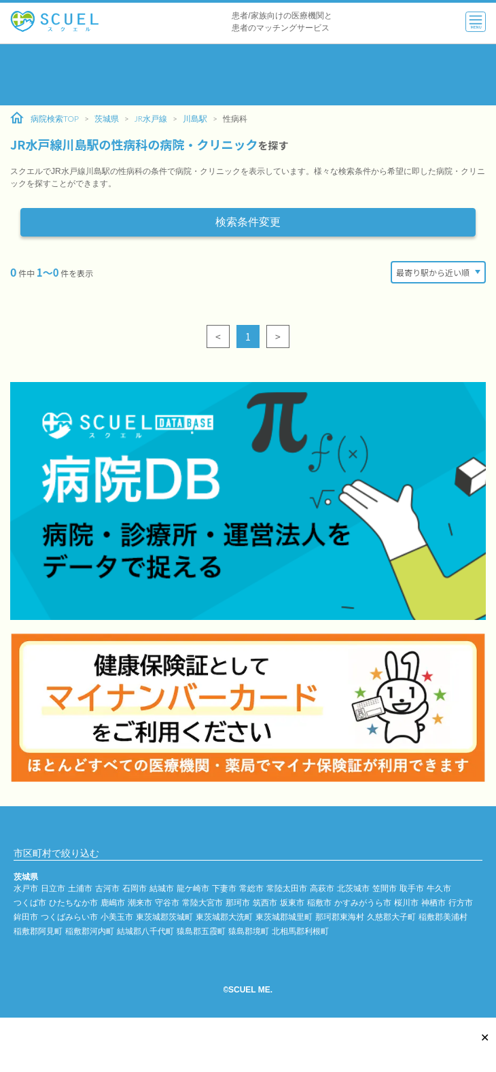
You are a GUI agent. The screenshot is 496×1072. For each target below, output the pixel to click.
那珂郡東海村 (339, 917)
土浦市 (80, 888)
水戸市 (26, 888)
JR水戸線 (151, 119)
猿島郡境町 (248, 931)
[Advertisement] (248, 74)
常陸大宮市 (202, 902)
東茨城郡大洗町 (224, 917)
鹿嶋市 (113, 902)
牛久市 (439, 888)
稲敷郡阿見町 (38, 931)
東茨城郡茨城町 (164, 917)
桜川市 (406, 902)
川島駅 (195, 119)
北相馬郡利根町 (300, 931)
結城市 (161, 888)
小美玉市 (117, 917)
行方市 (460, 902)
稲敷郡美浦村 (443, 917)
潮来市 (140, 902)
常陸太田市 (286, 888)
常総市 (251, 888)
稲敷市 (319, 902)
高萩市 (322, 888)
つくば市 (30, 902)
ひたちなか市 (73, 902)
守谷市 (167, 902)
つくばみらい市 (69, 917)
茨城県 (106, 119)
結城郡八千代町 (145, 931)
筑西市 (265, 902)
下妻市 (224, 888)
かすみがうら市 (362, 902)
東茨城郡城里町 (284, 917)
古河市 (107, 888)
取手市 (412, 888)
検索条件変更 (248, 222)
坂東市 (292, 902)
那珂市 (238, 902)
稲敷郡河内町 (89, 931)
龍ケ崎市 (193, 888)
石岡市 (134, 888)
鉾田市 (26, 917)
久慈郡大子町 (391, 917)
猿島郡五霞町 (201, 931)
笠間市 (384, 888)
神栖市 (433, 902)
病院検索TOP (44, 118)
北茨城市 (353, 888)
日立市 (53, 888)
